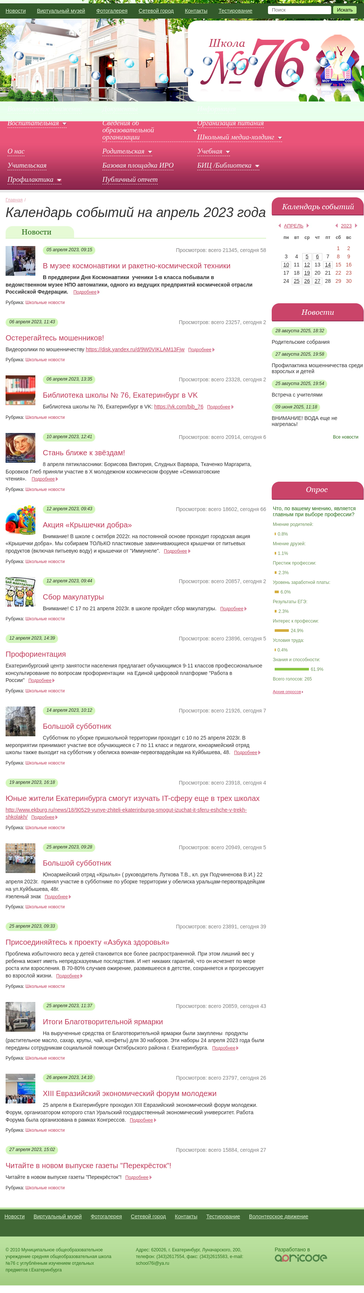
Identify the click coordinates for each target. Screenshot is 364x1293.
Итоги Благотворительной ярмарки (103, 1022)
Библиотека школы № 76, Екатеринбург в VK (120, 395)
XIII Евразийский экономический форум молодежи (130, 1093)
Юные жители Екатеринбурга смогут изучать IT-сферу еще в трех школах (133, 798)
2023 (346, 226)
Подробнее (84, 292)
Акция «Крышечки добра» (87, 525)
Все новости (345, 437)
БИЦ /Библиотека (224, 165)
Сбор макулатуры (73, 597)
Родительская (123, 151)
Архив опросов (287, 691)
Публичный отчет (130, 179)
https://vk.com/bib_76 (178, 407)
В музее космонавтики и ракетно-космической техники (136, 266)
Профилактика (30, 179)
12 (307, 265)
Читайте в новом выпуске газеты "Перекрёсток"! (88, 1165)
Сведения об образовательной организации (128, 130)
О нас (16, 151)
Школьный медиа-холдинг (235, 137)
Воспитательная (33, 123)
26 (307, 281)
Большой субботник (77, 726)
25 (297, 281)
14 (328, 265)
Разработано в (292, 1249)
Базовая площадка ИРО (137, 165)
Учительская (27, 165)
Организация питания (230, 123)
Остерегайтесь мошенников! (55, 338)
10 (286, 265)
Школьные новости (45, 302)
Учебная (209, 151)
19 (307, 273)
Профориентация (36, 654)
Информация (216, 109)
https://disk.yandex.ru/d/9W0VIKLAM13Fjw (135, 349)
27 (317, 281)
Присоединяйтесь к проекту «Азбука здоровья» (87, 942)
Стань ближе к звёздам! (84, 453)
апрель (293, 226)
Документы (120, 109)
